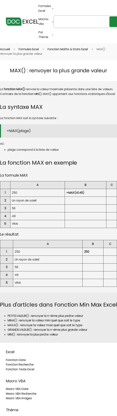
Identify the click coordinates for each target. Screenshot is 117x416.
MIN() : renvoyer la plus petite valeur (33, 334)
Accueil (5, 49)
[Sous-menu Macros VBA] (52, 21)
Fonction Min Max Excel (85, 304)
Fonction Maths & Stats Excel (68, 49)
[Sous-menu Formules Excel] (52, 8)
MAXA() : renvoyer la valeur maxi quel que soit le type (45, 325)
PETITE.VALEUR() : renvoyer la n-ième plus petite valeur (45, 316)
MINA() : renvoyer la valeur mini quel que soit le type (44, 320)
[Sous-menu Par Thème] (52, 35)
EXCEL (22, 22)
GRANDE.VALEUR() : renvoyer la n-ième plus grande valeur (47, 330)
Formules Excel (29, 49)
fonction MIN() (32, 94)
